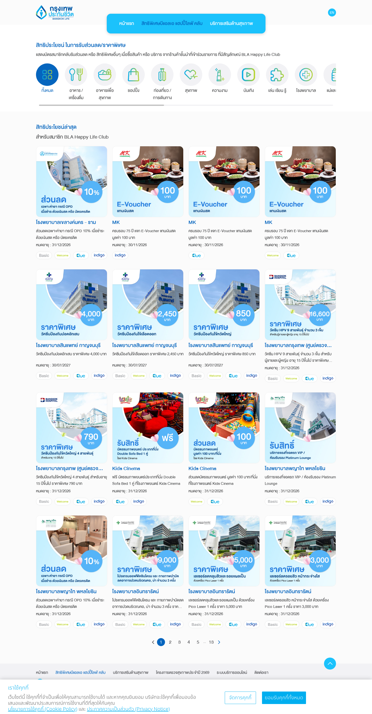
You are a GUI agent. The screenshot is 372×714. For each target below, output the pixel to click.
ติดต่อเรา (261, 672)
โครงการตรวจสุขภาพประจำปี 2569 (182, 672)
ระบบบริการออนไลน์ (232, 672)
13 (211, 642)
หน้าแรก (126, 23)
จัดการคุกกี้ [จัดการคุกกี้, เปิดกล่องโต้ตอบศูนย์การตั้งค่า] (240, 700)
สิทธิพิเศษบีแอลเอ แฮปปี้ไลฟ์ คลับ (172, 23)
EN (332, 12)
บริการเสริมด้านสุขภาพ (231, 23)
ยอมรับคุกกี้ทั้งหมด (284, 700)
